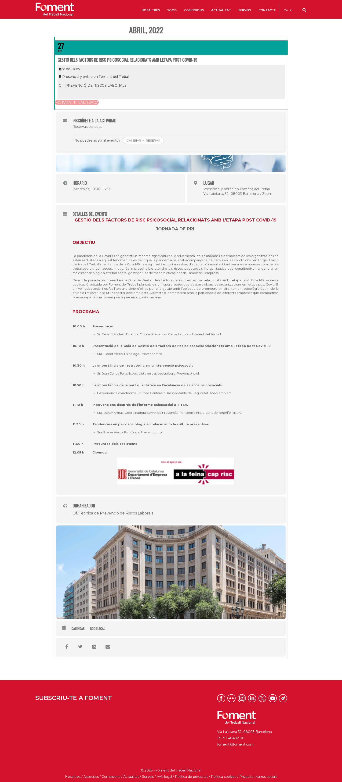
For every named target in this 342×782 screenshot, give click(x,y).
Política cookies (223, 776)
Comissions (111, 776)
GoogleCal (97, 627)
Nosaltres (72, 776)
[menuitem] (287, 10)
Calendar (77, 627)
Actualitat (131, 776)
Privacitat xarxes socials (258, 776)
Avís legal (164, 776)
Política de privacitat (191, 776)
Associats (91, 776)
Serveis (148, 776)
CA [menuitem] (286, 10)
